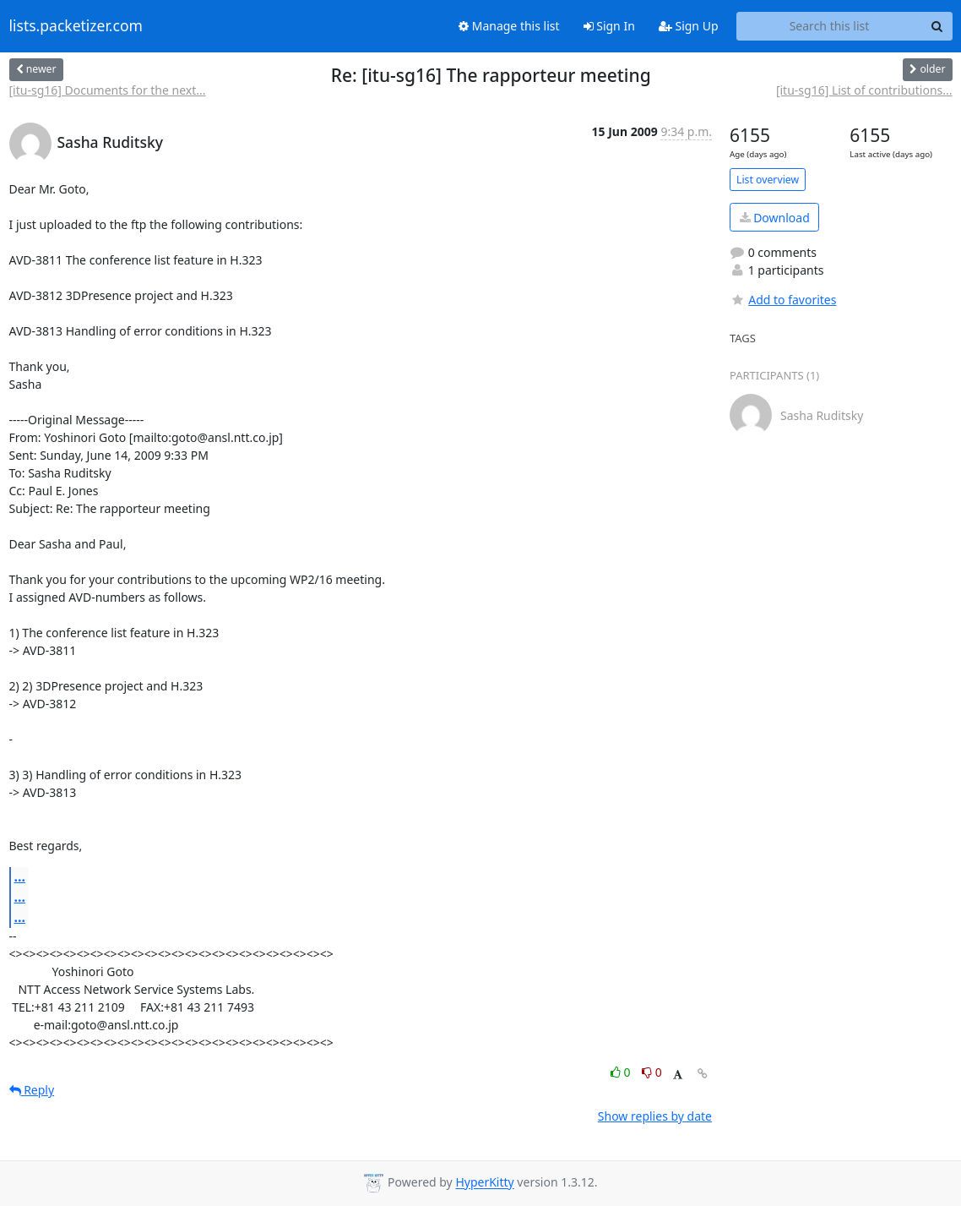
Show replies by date (655, 1116)
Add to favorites (783, 300)
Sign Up (689, 26)
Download (775, 218)
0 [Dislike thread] (652, 1072)
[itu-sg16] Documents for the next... (107, 90)
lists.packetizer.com (76, 26)
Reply (32, 1090)
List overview (767, 179)
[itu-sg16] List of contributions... (864, 90)
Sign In (609, 26)
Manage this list (509, 26)
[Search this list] (829, 26)
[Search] (937, 26)
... (20, 876)
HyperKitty (484, 1183)
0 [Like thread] (622, 1072)
